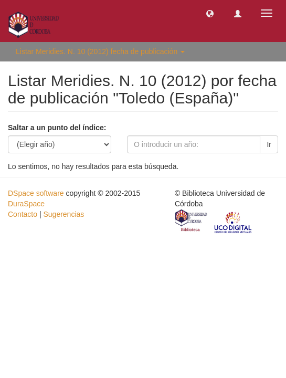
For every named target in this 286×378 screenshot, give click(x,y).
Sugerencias (63, 214)
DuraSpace (26, 204)
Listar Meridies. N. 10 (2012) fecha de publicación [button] (100, 51)
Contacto (22, 214)
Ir (269, 144)
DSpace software (36, 193)
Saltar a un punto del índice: (57, 127)
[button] (209, 13)
